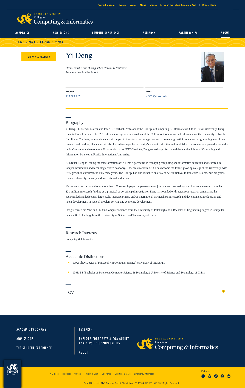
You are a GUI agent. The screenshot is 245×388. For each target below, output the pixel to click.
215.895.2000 (151, 383)
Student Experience (106, 32)
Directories (106, 374)
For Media (66, 374)
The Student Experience (34, 348)
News (143, 4)
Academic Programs (31, 329)
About (225, 32)
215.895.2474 (73, 96)
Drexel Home (209, 4)
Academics (22, 32)
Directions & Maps (123, 374)
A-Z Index (54, 374)
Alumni (122, 4)
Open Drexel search (225, 6)
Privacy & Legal (91, 374)
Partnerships (188, 32)
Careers (77, 374)
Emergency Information (144, 374)
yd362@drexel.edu (156, 96)
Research (149, 32)
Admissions (61, 32)
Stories (153, 4)
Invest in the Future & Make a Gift (178, 4)
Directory (45, 42)
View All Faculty (39, 56)
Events (133, 4)
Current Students (107, 4)
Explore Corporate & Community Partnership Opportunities (104, 340)
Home (21, 42)
